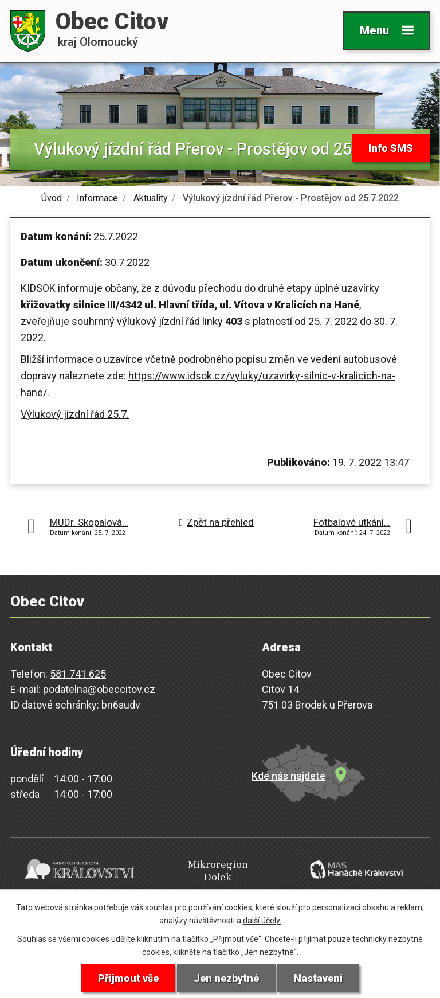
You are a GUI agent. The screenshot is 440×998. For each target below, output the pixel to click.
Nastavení (318, 978)
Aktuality (150, 198)
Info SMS (390, 148)
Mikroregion (218, 871)
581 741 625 (78, 674)
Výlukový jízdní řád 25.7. (75, 414)
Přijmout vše (128, 978)
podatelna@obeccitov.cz (99, 689)
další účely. (262, 920)
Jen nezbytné (226, 978)
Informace (97, 198)
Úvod (51, 198)
